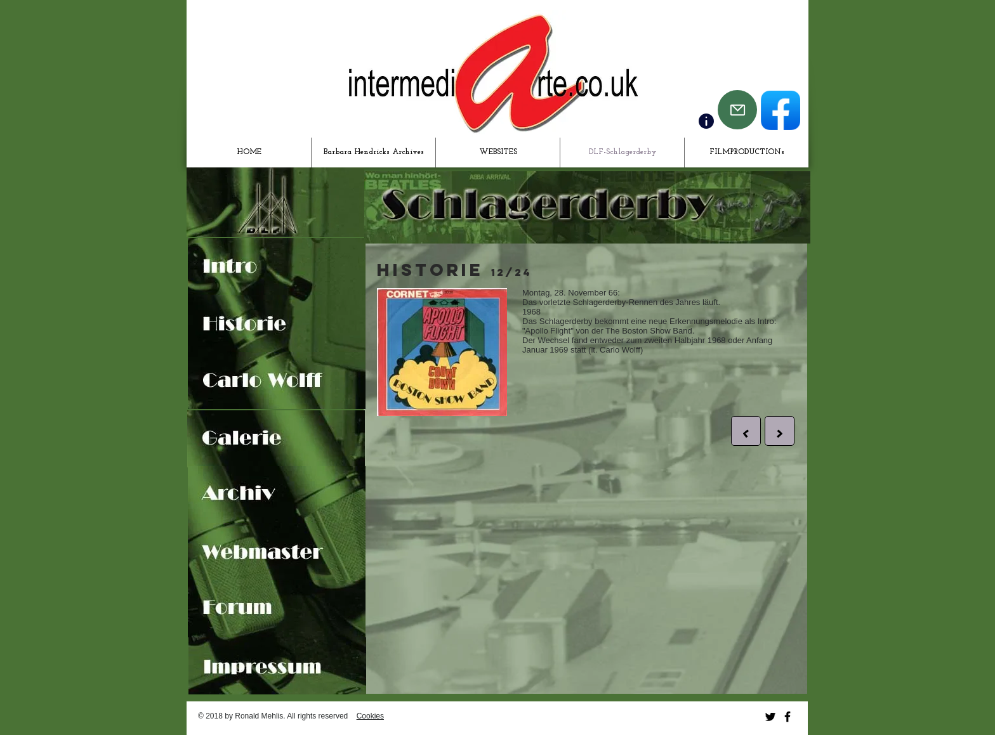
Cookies (370, 716)
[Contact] (706, 121)
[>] (779, 431)
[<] (746, 431)
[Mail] (737, 109)
